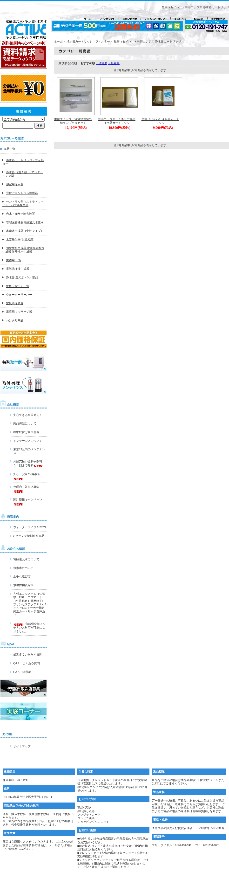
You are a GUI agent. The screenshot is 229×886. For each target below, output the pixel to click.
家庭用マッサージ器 (19, 311)
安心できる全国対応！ (27, 415)
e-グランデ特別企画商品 (28, 536)
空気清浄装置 (14, 303)
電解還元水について (26, 559)
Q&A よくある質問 (26, 663)
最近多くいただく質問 (27, 654)
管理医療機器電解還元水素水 (25, 222)
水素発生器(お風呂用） (21, 239)
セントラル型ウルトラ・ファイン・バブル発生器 (23, 203)
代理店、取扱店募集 (26, 487)
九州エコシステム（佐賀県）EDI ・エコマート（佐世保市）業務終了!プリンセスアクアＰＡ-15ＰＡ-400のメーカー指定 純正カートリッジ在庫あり (29, 604)
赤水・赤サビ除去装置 (20, 213)
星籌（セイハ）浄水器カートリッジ (160, 121)
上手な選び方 (22, 576)
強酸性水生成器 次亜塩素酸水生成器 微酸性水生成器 (23, 249)
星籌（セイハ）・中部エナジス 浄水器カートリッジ (147, 41)
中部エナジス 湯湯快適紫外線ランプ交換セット (73, 121)
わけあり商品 (14, 320)
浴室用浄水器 (14, 184)
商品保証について (24, 423)
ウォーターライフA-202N (29, 527)
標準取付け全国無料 (26, 432)
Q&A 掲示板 (22, 672)
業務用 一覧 (13, 260)
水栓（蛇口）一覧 (17, 286)
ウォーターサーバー (19, 294)
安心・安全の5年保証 (27, 474)
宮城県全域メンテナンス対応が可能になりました (29, 627)
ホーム (58, 41)
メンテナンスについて (27, 441)
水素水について (23, 568)
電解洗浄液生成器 (17, 268)
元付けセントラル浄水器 (22, 193)
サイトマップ (22, 746)
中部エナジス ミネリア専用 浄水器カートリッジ (118, 121)
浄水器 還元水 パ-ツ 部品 (22, 277)
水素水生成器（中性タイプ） (25, 231)
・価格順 (101, 63)
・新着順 (114, 63)
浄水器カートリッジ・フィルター (88, 41)
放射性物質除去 (23, 585)
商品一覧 (9, 149)
